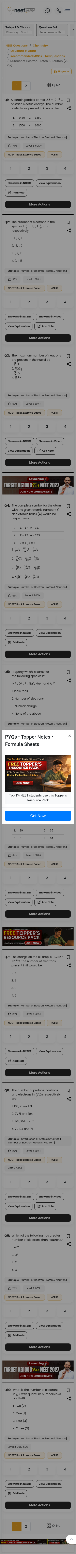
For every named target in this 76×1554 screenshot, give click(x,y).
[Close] (69, 735)
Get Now (38, 815)
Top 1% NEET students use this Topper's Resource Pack (38, 797)
